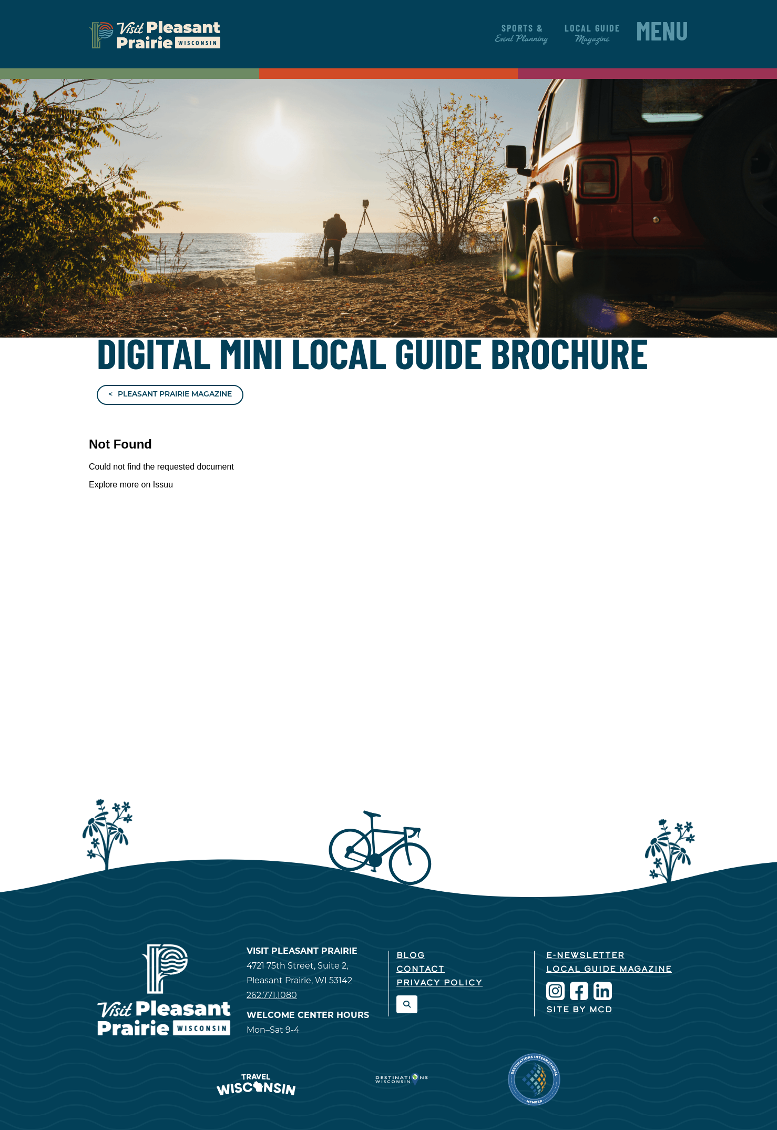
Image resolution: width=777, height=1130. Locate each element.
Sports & (522, 34)
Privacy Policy (439, 983)
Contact (420, 969)
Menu (662, 34)
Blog (410, 956)
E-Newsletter (585, 956)
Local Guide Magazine (609, 969)
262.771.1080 (272, 995)
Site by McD (579, 1010)
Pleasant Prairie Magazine (175, 395)
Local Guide (592, 34)
